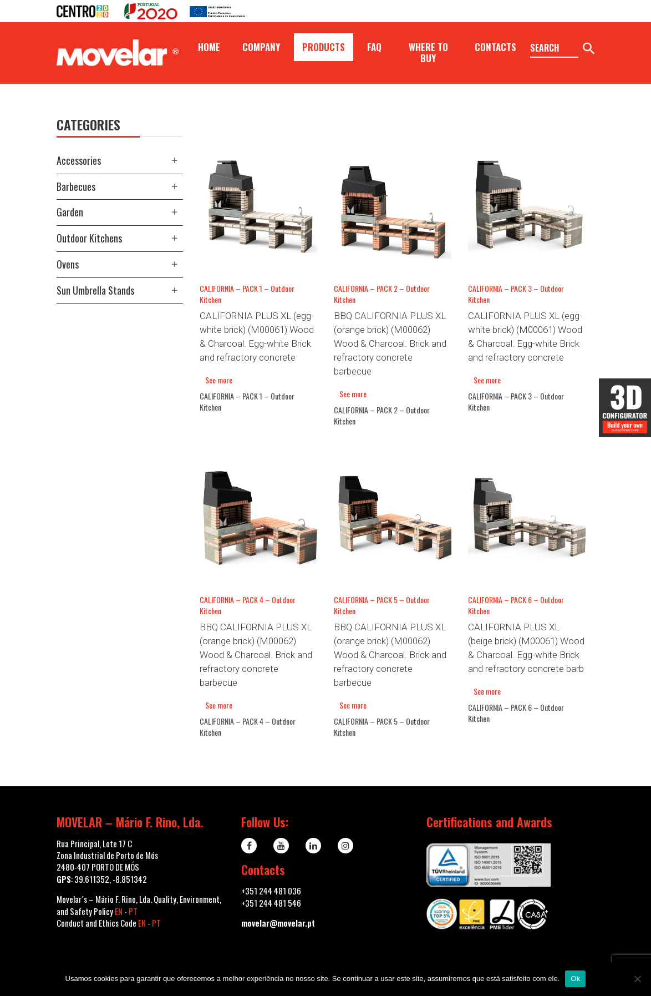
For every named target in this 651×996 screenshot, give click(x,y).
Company (261, 47)
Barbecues (76, 186)
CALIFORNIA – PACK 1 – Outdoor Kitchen (247, 293)
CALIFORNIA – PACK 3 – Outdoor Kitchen (516, 293)
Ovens (68, 264)
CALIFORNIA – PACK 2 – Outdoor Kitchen (382, 293)
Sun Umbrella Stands (95, 290)
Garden (70, 212)
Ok (575, 978)
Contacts (495, 47)
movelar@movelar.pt (278, 923)
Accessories (79, 160)
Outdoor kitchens (89, 238)
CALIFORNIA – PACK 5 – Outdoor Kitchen (382, 605)
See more (218, 380)
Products (323, 47)
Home (209, 47)
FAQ (374, 47)
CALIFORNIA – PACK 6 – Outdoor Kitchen (516, 605)
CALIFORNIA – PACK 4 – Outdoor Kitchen (248, 605)
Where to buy (428, 52)
